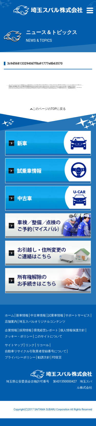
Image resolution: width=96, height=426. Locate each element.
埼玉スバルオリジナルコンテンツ (42, 321)
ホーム (9, 315)
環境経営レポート (46, 330)
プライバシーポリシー (20, 357)
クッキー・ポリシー (19, 336)
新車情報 (22, 315)
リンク (30, 345)
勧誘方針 (44, 357)
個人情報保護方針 (72, 330)
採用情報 (25, 330)
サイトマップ (14, 345)
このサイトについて (48, 336)
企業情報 (11, 330)
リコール (43, 345)
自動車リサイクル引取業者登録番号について (35, 351)
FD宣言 (57, 357)
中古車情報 (38, 315)
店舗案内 (11, 321)
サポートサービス (77, 315)
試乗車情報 (55, 315)
